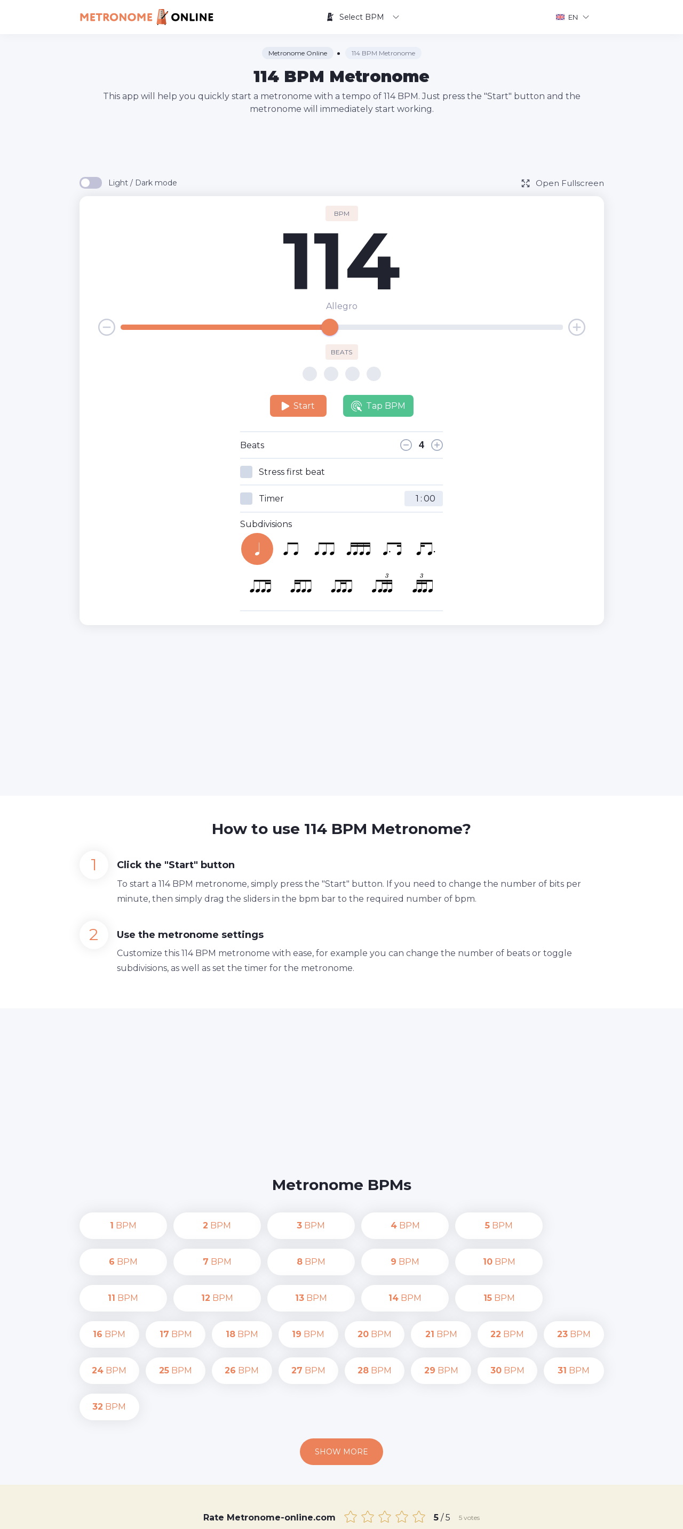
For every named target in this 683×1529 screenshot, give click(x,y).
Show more (341, 1379)
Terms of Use (498, 1513)
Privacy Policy (438, 1513)
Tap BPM (378, 406)
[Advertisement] (341, 145)
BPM (109, 1225)
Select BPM (362, 17)
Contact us (381, 1513)
